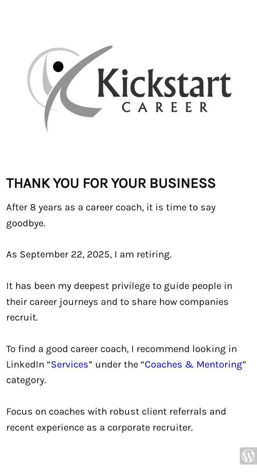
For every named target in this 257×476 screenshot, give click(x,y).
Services (70, 364)
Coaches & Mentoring (193, 364)
